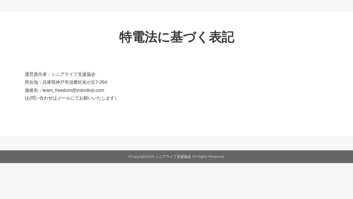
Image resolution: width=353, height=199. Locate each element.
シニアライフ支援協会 (173, 157)
